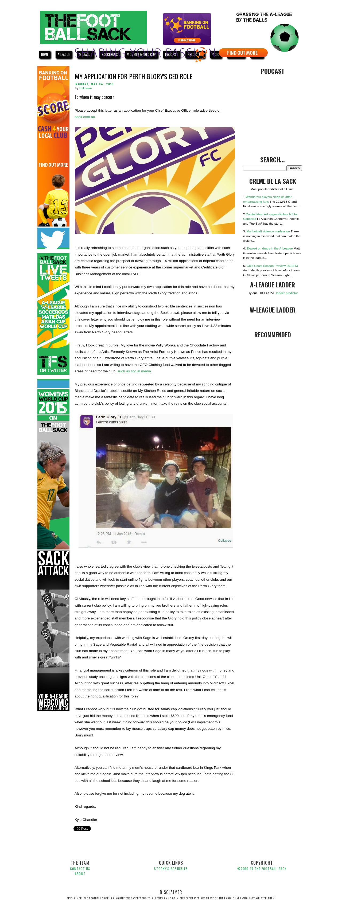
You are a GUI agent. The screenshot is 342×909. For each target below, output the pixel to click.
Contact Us (80, 868)
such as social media (134, 371)
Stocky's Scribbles (171, 868)
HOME (44, 54)
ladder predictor (287, 293)
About (80, 873)
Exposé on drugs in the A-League (270, 248)
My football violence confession (268, 231)
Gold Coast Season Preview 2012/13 (272, 265)
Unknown (85, 88)
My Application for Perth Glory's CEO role (133, 76)
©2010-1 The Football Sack (261, 868)
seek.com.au (85, 117)
